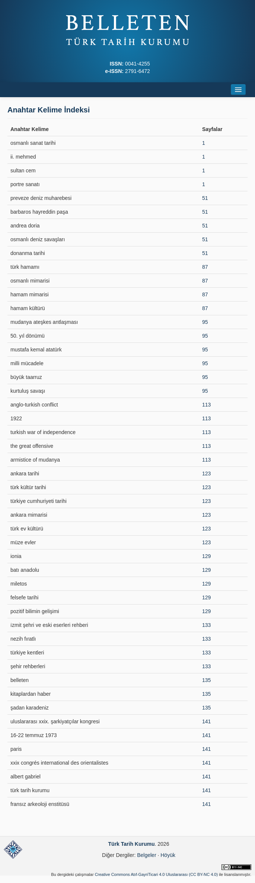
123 (206, 473)
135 (206, 680)
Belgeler (146, 855)
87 (205, 267)
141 (206, 721)
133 (206, 625)
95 (205, 322)
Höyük (167, 855)
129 (206, 556)
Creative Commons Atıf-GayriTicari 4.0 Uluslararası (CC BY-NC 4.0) (156, 874)
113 (206, 405)
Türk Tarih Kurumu (131, 844)
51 (205, 198)
